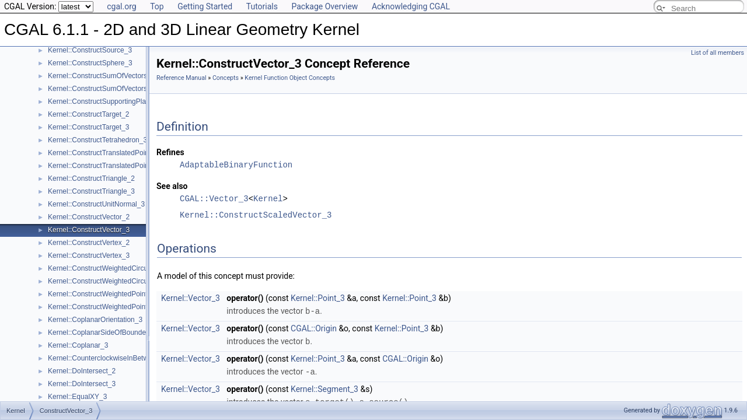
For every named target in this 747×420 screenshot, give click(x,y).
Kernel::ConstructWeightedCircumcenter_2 (114, 268)
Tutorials (262, 6)
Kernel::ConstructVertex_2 (89, 243)
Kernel (267, 198)
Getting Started (204, 6)
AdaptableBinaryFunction (236, 164)
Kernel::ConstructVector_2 (89, 217)
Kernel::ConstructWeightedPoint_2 (101, 294)
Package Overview (324, 6)
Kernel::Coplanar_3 (78, 345)
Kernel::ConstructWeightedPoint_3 (101, 307)
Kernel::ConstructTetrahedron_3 (97, 140)
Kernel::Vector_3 (190, 298)
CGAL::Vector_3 (214, 198)
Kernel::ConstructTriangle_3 (91, 191)
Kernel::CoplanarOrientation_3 (95, 320)
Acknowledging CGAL (411, 6)
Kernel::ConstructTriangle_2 (91, 178)
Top (157, 6)
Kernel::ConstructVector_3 (89, 230)
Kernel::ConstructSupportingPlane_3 (105, 101)
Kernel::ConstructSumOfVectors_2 (101, 76)
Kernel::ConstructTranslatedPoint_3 (103, 166)
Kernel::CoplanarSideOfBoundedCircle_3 (112, 332)
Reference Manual (181, 78)
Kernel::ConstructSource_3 (90, 50)
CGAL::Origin (314, 327)
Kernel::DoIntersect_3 (82, 384)
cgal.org (121, 6)
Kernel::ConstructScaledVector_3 (255, 214)
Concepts (225, 78)
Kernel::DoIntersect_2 (82, 371)
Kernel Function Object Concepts (290, 78)
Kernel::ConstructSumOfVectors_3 (101, 89)
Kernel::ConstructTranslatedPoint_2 (103, 153)
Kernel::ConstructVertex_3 (89, 255)
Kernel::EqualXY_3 (77, 397)
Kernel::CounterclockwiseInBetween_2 (107, 358)
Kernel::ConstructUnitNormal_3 (96, 204)
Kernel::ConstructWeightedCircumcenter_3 (114, 281)
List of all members (717, 53)
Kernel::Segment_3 (324, 387)
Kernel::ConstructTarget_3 (88, 127)
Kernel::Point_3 (318, 298)
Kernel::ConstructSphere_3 (90, 63)
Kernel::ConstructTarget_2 (88, 114)
